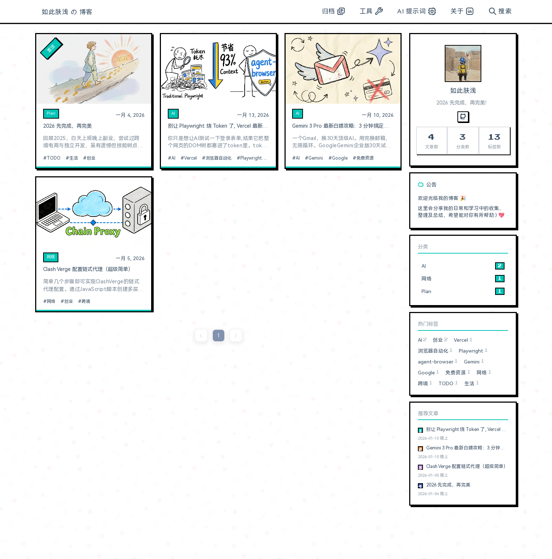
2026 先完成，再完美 (67, 126)
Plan (51, 113)
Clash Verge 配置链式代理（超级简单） (88, 269)
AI (173, 113)
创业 (91, 158)
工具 (371, 11)
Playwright (251, 158)
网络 (51, 257)
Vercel (190, 158)
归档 (333, 11)
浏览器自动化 (219, 158)
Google (340, 158)
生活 (73, 158)
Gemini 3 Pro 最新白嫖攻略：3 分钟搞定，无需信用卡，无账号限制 (343, 126)
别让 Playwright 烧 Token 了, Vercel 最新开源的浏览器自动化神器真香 (218, 126)
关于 (462, 11)
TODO (54, 158)
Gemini (315, 158)
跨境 (86, 301)
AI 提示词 (416, 11)
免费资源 (365, 158)
